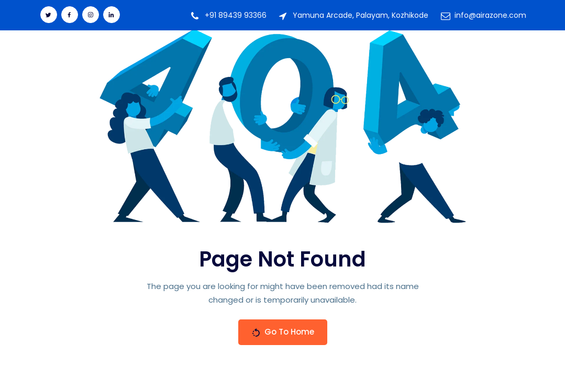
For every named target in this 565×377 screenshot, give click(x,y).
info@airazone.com (490, 15)
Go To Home (282, 331)
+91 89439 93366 (236, 15)
